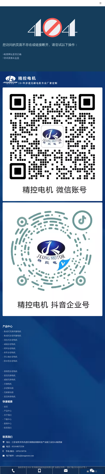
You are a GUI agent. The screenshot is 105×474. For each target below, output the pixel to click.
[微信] (52, 144)
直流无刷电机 (9, 375)
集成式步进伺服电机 (12, 336)
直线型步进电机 (10, 371)
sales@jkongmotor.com (25, 456)
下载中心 (8, 419)
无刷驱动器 (9, 392)
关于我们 (8, 415)
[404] (53, 27)
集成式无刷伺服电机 (12, 331)
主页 (17, 58)
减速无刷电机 (9, 380)
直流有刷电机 (9, 397)
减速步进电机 (9, 344)
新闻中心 (8, 424)
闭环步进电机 (9, 348)
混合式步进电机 (10, 340)
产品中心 (8, 411)
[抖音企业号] (52, 259)
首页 (6, 407)
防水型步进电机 (10, 361)
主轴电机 (8, 384)
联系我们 (8, 428)
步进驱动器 (9, 388)
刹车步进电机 (9, 352)
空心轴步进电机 (10, 357)
